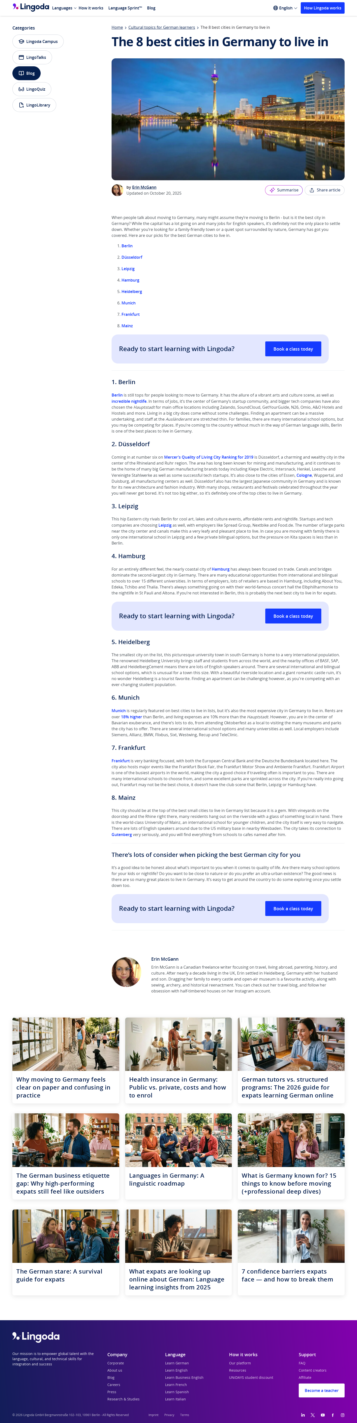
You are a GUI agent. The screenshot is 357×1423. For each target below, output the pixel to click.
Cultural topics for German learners (161, 28)
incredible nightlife (129, 401)
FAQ (302, 1363)
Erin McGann (144, 187)
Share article (324, 190)
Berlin (127, 246)
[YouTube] (323, 1415)
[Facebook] (333, 1415)
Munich (128, 303)
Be (114, 395)
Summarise (283, 190)
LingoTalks (32, 57)
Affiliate (305, 1378)
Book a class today (293, 349)
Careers (113, 1385)
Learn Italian (175, 1399)
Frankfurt (130, 314)
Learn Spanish (177, 1392)
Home (117, 28)
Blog (151, 8)
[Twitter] (313, 1415)
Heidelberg (131, 291)
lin (120, 395)
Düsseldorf (131, 257)
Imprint (153, 1415)
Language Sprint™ (125, 8)
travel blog (288, 985)
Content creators (313, 1370)
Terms (184, 1415)
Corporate (115, 1363)
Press (111, 1392)
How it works (91, 8)
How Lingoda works (322, 8)
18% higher (131, 717)
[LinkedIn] (303, 1415)
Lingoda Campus (38, 41)
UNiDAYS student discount (251, 1378)
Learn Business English (184, 1378)
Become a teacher (322, 1390)
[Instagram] (343, 1415)
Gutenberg (122, 834)
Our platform (240, 1363)
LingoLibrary (34, 105)
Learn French (176, 1385)
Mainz (127, 325)
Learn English (176, 1370)
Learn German (177, 1363)
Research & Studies (123, 1399)
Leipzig (128, 268)
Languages (62, 8)
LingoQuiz (31, 89)
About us (114, 1370)
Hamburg (130, 280)
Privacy (169, 1415)
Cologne (304, 475)
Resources (237, 1370)
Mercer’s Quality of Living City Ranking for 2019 (208, 457)
